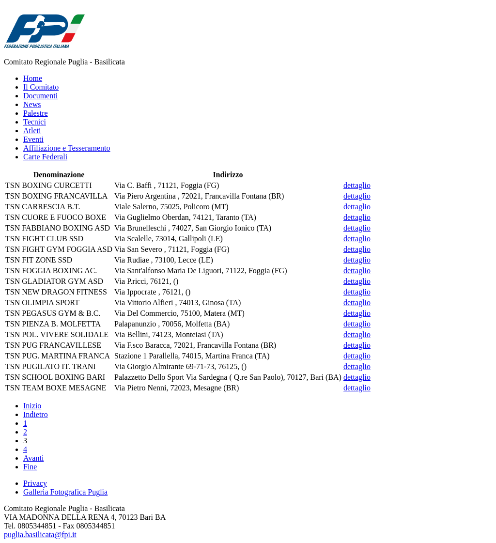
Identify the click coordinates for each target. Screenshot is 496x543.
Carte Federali (45, 157)
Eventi (33, 139)
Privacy (35, 483)
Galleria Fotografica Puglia (65, 492)
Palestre (35, 113)
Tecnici (34, 122)
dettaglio (357, 185)
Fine (30, 467)
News (32, 104)
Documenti (40, 96)
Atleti (32, 130)
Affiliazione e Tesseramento (66, 148)
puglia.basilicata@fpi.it (40, 534)
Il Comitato (41, 87)
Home (32, 78)
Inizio (32, 406)
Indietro (35, 414)
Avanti (33, 458)
